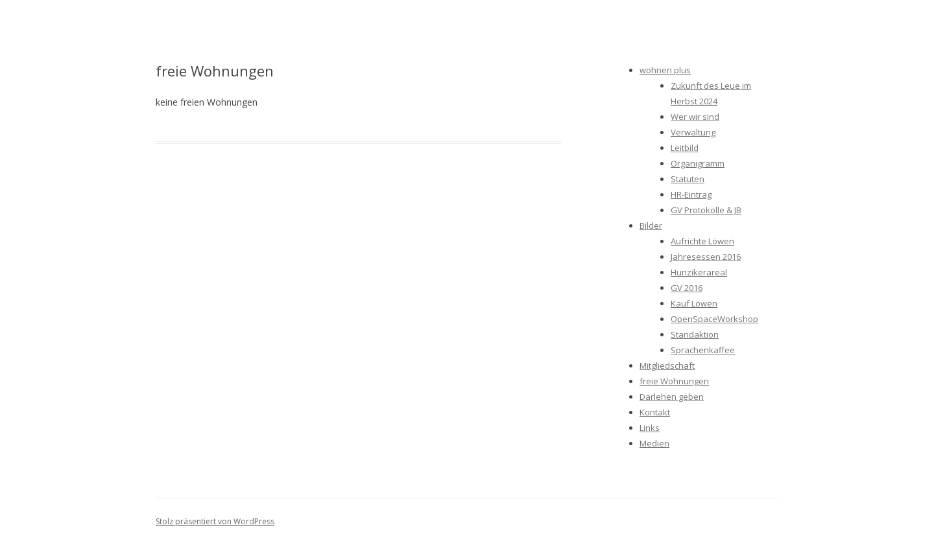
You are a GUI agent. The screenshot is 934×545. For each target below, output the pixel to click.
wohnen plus (665, 70)
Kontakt (655, 412)
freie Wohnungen (674, 381)
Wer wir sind (695, 116)
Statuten (687, 179)
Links (650, 428)
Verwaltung (693, 132)
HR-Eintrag (691, 194)
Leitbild (685, 148)
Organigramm (697, 163)
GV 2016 (686, 288)
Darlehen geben (672, 396)
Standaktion (695, 334)
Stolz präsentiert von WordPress (215, 521)
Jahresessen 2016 (706, 256)
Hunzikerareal (699, 272)
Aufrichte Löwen (702, 241)
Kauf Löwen (694, 303)
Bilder (651, 225)
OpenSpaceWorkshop (714, 319)
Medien (654, 443)
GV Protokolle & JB (706, 210)
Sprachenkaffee (703, 350)
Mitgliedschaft (667, 365)
